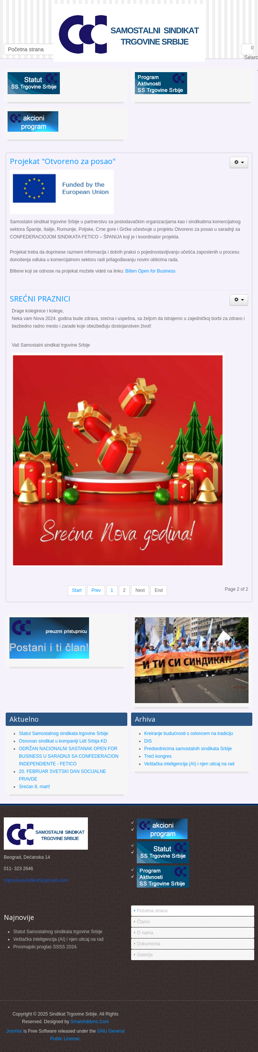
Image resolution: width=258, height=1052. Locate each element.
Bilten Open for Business (150, 271)
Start (76, 590)
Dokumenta (148, 943)
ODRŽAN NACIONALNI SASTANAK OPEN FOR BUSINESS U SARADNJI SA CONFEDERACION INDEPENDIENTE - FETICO (69, 756)
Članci (143, 921)
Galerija (145, 954)
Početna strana (152, 910)
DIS (148, 741)
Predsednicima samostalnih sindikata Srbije (188, 748)
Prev (96, 590)
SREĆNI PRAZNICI (40, 298)
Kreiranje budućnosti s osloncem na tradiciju (188, 733)
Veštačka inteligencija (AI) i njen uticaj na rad (189, 764)
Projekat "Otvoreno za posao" (63, 161)
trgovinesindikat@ (36, 880)
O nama (145, 932)
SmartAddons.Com (89, 1021)
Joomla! (14, 1031)
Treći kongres (158, 756)
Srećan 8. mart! (34, 786)
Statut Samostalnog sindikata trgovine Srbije (63, 733)
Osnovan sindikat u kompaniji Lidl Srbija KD (63, 741)
